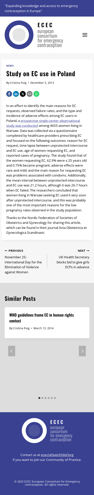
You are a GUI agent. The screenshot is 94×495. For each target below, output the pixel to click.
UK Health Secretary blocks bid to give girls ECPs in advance (70, 258)
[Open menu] (84, 35)
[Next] (82, 351)
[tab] (39, 398)
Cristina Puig (18, 83)
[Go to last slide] (11, 351)
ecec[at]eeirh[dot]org (57, 455)
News (10, 65)
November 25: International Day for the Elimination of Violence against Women (24, 261)
